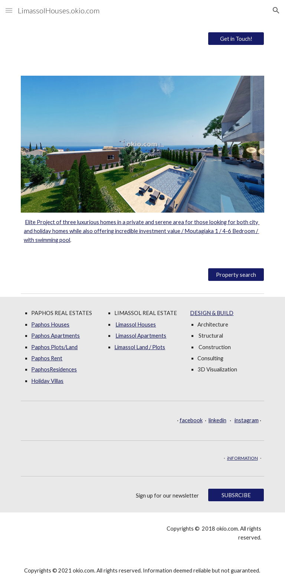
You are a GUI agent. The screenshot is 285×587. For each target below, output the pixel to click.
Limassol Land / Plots (139, 347)
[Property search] (235, 274)
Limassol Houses (135, 324)
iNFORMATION (242, 458)
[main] (142, 231)
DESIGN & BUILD (211, 313)
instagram (247, 420)
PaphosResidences (54, 369)
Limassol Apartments (140, 335)
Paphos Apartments (55, 335)
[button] (9, 10)
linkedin (217, 420)
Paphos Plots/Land (54, 347)
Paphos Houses (50, 324)
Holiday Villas (47, 381)
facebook (191, 420)
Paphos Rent (46, 358)
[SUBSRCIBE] (235, 495)
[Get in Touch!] (235, 38)
